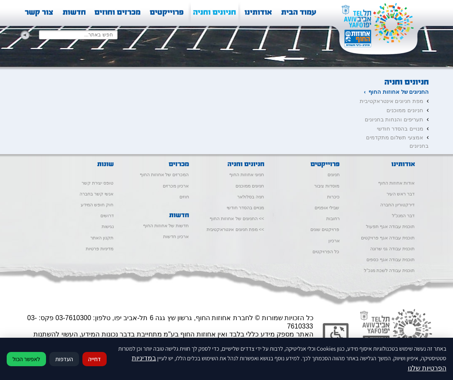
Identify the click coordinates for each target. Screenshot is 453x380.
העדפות (64, 359)
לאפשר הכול (26, 359)
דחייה (94, 359)
